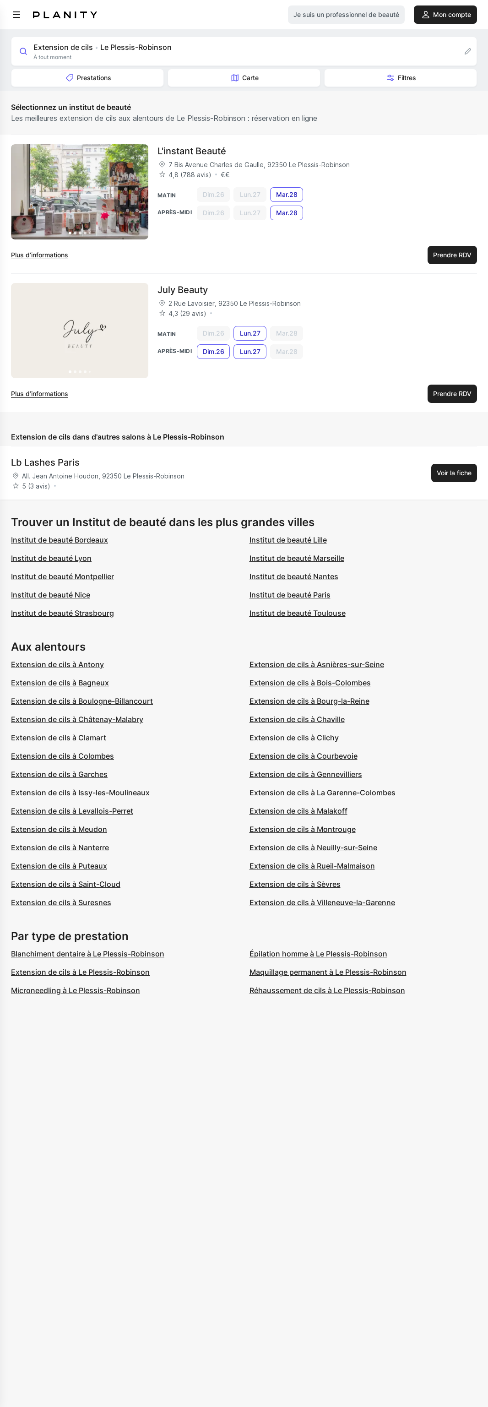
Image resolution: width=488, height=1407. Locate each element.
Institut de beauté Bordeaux (59, 539)
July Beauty (182, 289)
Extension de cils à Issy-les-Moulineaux (80, 792)
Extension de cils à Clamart (58, 737)
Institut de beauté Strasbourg (62, 613)
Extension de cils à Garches (59, 774)
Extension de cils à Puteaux (59, 865)
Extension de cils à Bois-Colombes (310, 682)
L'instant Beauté (191, 151)
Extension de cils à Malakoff (298, 810)
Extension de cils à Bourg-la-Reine (309, 701)
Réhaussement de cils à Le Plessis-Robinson (327, 990)
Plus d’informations (39, 255)
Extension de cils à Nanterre (60, 847)
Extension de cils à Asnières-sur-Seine (316, 664)
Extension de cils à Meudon (59, 829)
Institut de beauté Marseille (296, 558)
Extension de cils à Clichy (294, 737)
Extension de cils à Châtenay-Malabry (77, 719)
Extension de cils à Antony (57, 664)
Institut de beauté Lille (288, 539)
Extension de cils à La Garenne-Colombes (322, 792)
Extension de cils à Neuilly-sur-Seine (313, 847)
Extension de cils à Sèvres (295, 884)
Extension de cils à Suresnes (61, 902)
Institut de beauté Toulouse (297, 613)
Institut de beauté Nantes (293, 576)
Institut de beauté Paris (290, 594)
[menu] (16, 14)
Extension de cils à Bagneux (60, 682)
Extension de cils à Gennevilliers (305, 774)
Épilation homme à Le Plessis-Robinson (318, 953)
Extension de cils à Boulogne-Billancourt (82, 701)
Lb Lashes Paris (45, 462)
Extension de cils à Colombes (62, 756)
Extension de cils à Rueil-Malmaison (312, 865)
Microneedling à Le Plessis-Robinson (75, 990)
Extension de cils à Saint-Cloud (65, 884)
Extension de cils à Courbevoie (303, 756)
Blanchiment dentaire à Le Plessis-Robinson (87, 953)
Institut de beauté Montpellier (62, 576)
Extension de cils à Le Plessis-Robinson (80, 972)
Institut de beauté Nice (50, 594)
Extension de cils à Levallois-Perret (72, 810)
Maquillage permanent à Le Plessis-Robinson (328, 972)
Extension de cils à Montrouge (302, 829)
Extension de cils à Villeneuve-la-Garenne (322, 902)
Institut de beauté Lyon (51, 558)
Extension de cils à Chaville (297, 719)
